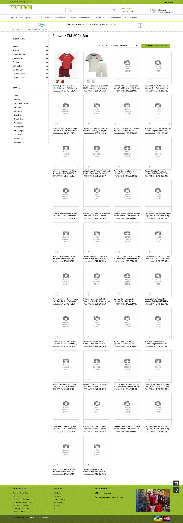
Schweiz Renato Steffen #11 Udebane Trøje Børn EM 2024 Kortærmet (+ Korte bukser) (156, 343)
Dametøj (16, 62)
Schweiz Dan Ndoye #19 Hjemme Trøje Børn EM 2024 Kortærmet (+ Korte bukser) (65, 386)
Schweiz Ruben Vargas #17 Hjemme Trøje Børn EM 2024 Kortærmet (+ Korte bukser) (124, 301)
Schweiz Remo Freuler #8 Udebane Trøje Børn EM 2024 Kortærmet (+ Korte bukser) (96, 301)
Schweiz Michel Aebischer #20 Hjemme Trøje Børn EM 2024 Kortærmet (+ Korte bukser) (64, 471)
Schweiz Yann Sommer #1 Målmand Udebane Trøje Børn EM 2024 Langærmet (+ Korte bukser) (96, 173)
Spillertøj (16, 50)
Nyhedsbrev (18, 138)
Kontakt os (17, 496)
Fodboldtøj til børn (19, 54)
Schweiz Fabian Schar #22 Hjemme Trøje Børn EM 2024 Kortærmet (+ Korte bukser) (127, 258)
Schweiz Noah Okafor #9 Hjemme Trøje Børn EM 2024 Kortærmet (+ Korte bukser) (126, 386)
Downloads (18, 123)
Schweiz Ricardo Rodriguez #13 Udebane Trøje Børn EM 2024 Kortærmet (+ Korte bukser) (95, 258)
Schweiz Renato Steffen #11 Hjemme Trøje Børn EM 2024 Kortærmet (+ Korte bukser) (124, 343)
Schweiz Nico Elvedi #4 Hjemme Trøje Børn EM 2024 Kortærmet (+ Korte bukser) (65, 429)
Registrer (124, 11)
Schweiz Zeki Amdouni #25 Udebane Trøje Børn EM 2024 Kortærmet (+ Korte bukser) (94, 343)
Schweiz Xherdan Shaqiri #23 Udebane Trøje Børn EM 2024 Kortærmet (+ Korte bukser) (156, 173)
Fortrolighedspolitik (20, 505)
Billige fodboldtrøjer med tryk (40, 517)
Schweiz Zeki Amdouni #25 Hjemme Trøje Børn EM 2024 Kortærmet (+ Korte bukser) (66, 343)
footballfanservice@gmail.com (22, 2)
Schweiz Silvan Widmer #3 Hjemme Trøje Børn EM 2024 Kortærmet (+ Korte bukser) (127, 429)
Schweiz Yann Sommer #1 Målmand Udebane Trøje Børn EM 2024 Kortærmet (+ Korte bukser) (158, 130)
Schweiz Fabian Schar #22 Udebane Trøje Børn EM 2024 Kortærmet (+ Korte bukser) (158, 258)
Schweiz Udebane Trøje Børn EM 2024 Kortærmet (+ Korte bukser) (95, 87)
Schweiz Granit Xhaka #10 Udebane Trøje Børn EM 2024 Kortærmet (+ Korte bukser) (96, 216)
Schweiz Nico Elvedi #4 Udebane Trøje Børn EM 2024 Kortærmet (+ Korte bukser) (95, 429)
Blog (56, 508)
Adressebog (18, 111)
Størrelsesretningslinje (22, 502)
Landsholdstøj (18, 58)
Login (132, 11)
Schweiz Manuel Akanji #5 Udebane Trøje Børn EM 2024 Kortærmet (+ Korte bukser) (158, 216)
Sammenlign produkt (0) (155, 46)
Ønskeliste (17, 115)
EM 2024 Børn (18, 70)
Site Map (57, 505)
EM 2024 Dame (18, 78)
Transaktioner (19, 134)
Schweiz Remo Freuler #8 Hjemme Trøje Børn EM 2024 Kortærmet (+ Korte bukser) (65, 301)
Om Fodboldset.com (21, 499)
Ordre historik (19, 119)
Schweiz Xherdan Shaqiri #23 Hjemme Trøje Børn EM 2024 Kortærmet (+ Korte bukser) (125, 173)
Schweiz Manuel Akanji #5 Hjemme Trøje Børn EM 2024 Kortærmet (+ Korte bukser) (127, 216)
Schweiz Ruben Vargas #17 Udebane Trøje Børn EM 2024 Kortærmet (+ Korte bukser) (156, 301)
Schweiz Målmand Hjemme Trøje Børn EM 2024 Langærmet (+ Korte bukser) (65, 130)
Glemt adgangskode (21, 103)
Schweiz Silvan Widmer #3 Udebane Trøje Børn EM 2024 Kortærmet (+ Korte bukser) (158, 429)
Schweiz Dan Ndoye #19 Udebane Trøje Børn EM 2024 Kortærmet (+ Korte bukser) (95, 386)
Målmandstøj (17, 66)
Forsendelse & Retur (21, 492)
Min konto (126, 8)
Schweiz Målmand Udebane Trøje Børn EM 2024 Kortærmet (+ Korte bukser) (157, 88)
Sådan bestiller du (20, 511)
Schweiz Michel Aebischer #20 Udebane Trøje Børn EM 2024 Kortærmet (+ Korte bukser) (94, 471)
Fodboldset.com (103, 492)
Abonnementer (19, 142)
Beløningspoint (19, 127)
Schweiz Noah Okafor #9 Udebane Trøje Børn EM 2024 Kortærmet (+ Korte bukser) (157, 386)
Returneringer (19, 131)
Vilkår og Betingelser (21, 508)
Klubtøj (15, 47)
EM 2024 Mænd (19, 74)
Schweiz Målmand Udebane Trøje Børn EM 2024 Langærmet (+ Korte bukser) (96, 130)
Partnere (57, 496)
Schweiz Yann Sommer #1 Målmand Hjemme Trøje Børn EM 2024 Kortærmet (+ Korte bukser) (127, 130)
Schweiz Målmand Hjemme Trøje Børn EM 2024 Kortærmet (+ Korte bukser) (126, 88)
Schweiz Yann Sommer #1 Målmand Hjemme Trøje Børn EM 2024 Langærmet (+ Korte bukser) (66, 173)
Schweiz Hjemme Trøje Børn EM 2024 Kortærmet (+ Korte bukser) (65, 87)
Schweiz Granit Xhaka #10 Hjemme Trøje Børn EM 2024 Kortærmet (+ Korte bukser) (65, 216)
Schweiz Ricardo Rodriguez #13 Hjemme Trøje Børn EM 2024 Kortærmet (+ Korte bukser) (64, 258)
